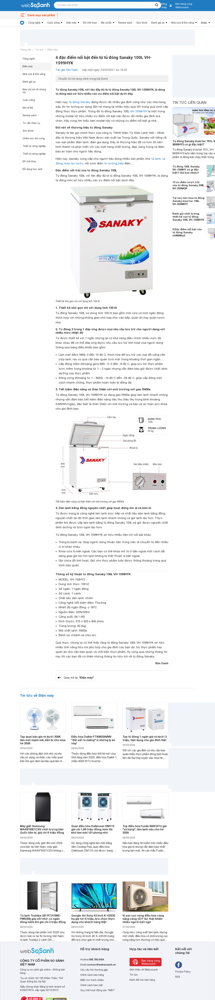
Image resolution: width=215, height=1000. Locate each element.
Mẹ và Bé (106, 22)
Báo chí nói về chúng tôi (34, 91)
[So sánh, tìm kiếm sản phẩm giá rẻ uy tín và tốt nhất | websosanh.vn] (35, 5)
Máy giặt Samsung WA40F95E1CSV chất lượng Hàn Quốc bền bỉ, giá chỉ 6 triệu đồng (42, 829)
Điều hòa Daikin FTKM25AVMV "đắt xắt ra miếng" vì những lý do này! (93, 740)
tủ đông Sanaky (79, 102)
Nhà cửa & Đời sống (182, 22)
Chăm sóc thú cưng (34, 138)
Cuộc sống (53, 22)
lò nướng (110, 163)
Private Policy (182, 971)
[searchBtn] (156, 5)
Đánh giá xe (157, 22)
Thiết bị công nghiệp (34, 146)
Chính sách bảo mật (91, 985)
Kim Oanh (161, 663)
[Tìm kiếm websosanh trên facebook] (178, 964)
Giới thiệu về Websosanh (144, 969)
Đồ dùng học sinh (32, 169)
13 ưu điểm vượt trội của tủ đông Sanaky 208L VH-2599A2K (188, 185)
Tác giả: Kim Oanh (67, 69)
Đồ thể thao (90, 22)
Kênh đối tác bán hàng (142, 979)
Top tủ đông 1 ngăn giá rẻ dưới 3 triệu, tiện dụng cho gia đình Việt (145, 738)
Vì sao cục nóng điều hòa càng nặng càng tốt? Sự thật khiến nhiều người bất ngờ (143, 919)
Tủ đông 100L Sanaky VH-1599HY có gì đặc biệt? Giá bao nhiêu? (186, 169)
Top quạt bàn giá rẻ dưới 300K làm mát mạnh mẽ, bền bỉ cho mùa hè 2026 (42, 740)
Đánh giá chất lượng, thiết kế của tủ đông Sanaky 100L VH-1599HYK (188, 216)
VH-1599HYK (138, 111)
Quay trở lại (79, 677)
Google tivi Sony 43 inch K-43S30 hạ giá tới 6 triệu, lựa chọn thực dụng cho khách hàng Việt (93, 919)
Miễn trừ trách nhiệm (92, 980)
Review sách (125, 22)
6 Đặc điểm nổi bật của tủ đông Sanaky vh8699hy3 (187, 232)
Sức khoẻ (141, 22)
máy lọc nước (73, 163)
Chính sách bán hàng (92, 975)
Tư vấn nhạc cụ (31, 123)
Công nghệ (34, 22)
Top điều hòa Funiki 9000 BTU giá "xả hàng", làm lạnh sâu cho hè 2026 (145, 829)
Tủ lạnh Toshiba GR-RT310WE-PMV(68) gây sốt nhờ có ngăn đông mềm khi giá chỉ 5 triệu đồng (43, 919)
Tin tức (39, 49)
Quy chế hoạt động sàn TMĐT (97, 990)
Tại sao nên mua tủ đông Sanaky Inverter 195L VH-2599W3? (188, 200)
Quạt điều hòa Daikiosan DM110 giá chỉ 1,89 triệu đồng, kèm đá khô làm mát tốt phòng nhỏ (92, 829)
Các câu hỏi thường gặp (94, 969)
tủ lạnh (156, 158)
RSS (177, 976)
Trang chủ (25, 49)
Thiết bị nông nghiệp (34, 153)
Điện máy (71, 22)
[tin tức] (22, 23)
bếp (121, 163)
